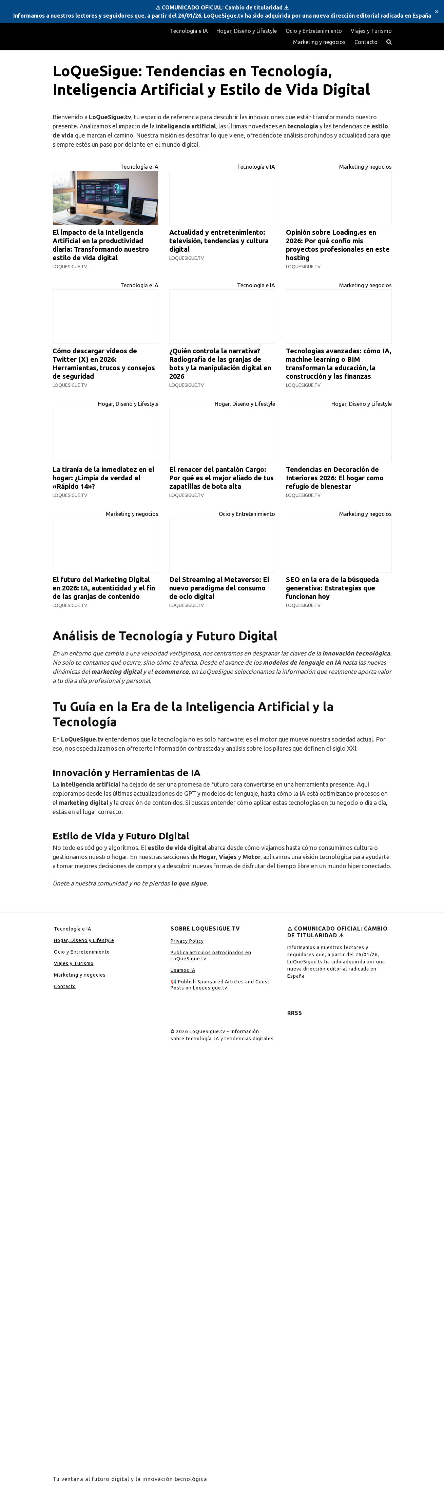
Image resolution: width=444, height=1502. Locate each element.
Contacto (366, 42)
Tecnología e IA (189, 31)
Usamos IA (183, 970)
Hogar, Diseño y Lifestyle (246, 31)
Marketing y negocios (319, 42)
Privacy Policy (187, 941)
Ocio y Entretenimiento (314, 31)
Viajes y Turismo (371, 31)
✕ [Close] (437, 11)
